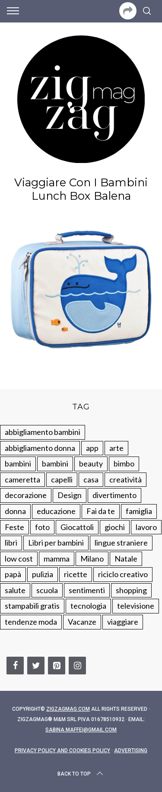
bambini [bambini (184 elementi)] (55, 463)
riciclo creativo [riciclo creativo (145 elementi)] (123, 574)
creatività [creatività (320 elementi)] (125, 479)
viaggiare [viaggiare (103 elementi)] (122, 621)
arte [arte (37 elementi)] (116, 448)
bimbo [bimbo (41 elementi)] (124, 463)
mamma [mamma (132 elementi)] (57, 558)
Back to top (81, 774)
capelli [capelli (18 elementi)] (62, 479)
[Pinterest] (56, 665)
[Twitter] (35, 665)
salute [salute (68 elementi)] (15, 590)
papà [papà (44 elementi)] (13, 574)
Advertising (130, 750)
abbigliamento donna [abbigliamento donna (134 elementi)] (40, 448)
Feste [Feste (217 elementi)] (14, 527)
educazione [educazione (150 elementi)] (56, 511)
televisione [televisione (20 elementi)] (135, 605)
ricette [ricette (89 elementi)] (75, 574)
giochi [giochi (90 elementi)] (115, 527)
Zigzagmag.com (68, 709)
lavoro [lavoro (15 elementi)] (146, 527)
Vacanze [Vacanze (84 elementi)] (82, 621)
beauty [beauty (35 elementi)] (91, 463)
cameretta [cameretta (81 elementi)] (22, 479)
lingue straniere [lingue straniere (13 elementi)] (121, 542)
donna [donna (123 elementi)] (15, 511)
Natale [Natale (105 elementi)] (125, 558)
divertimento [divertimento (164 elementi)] (114, 495)
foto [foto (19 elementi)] (42, 527)
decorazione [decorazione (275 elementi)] (26, 495)
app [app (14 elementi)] (92, 448)
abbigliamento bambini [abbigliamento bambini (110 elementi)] (42, 432)
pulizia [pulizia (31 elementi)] (42, 574)
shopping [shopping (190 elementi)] (131, 590)
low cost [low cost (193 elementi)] (19, 558)
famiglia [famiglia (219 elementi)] (139, 511)
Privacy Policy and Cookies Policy (62, 750)
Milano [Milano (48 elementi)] (92, 558)
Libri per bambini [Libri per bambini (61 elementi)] (56, 542)
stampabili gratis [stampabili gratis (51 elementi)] (32, 605)
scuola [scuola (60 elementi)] (47, 590)
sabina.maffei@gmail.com (81, 730)
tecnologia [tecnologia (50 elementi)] (88, 605)
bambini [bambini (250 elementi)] (18, 463)
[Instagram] (77, 665)
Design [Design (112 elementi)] (69, 495)
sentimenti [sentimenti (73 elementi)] (87, 590)
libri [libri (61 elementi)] (11, 542)
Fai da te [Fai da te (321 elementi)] (100, 511)
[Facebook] (15, 665)
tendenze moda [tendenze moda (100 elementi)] (31, 621)
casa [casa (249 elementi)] (90, 479)
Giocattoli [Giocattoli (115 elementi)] (77, 527)
